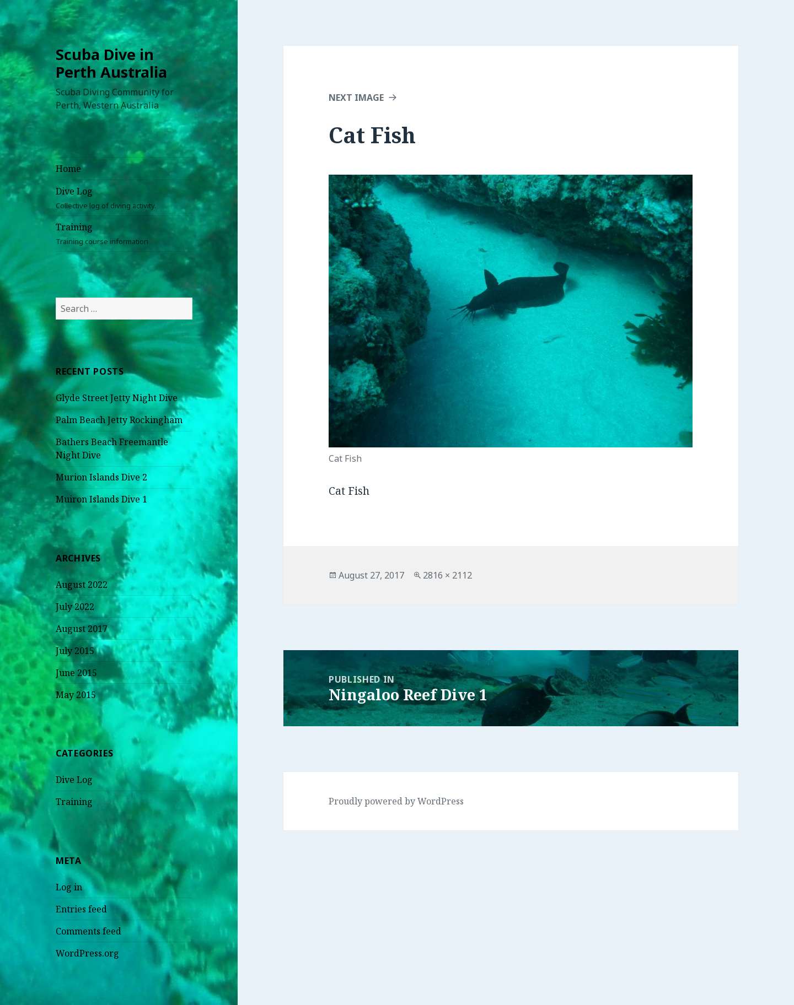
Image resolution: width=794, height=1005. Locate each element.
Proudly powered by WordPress (396, 801)
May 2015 (76, 695)
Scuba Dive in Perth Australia (111, 63)
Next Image (356, 97)
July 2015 (75, 651)
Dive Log (124, 198)
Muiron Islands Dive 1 (101, 499)
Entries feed (81, 909)
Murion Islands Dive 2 (101, 477)
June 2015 (76, 673)
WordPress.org (87, 953)
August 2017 (82, 629)
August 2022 (82, 585)
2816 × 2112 (447, 575)
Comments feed (88, 931)
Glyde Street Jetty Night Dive (117, 398)
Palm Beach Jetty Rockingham (119, 420)
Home (68, 169)
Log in (69, 887)
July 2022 (75, 607)
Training (124, 234)
